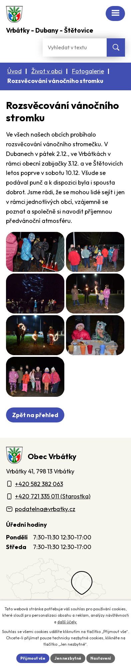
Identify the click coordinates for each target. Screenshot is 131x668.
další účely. (67, 621)
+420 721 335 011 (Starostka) (52, 496)
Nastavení (100, 658)
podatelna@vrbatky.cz (45, 509)
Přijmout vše (32, 658)
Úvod (14, 71)
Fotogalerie (88, 71)
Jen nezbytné (67, 658)
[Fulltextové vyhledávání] (75, 47)
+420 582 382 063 (39, 484)
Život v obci (46, 71)
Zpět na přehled (35, 415)
